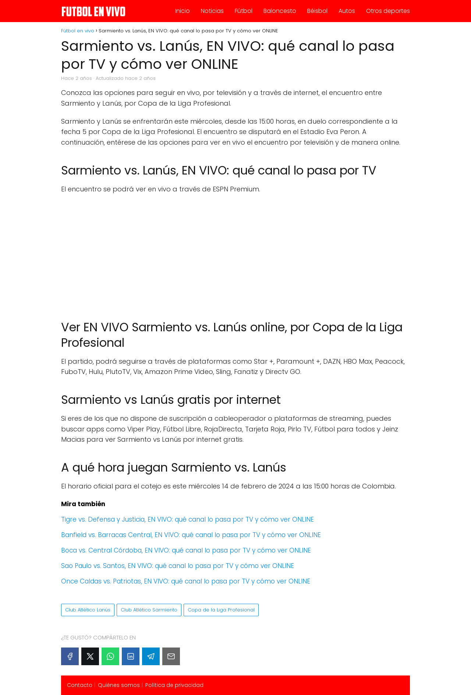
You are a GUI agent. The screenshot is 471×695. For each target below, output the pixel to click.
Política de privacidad (174, 685)
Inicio (182, 11)
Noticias (212, 11)
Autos (347, 11)
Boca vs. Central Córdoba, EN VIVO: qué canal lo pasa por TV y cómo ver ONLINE (186, 550)
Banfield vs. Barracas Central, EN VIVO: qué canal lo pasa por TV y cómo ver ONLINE (191, 534)
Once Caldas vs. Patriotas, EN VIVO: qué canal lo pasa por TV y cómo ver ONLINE (185, 581)
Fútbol (243, 11)
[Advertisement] (235, 253)
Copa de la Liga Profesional (221, 609)
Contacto (79, 685)
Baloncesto (279, 11)
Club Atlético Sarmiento (149, 609)
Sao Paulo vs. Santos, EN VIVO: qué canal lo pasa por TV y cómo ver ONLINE (177, 565)
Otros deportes (388, 11)
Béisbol (317, 11)
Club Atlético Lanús (87, 609)
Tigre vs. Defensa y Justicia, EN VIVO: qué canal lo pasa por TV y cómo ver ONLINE (187, 519)
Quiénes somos (119, 685)
